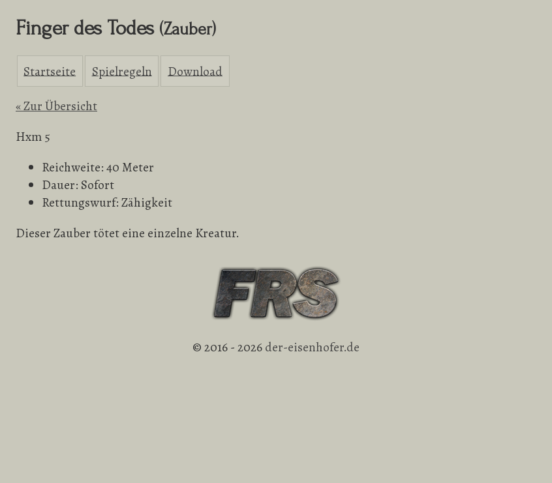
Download (195, 71)
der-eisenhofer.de (312, 347)
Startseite (49, 71)
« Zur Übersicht (56, 106)
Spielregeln (122, 71)
